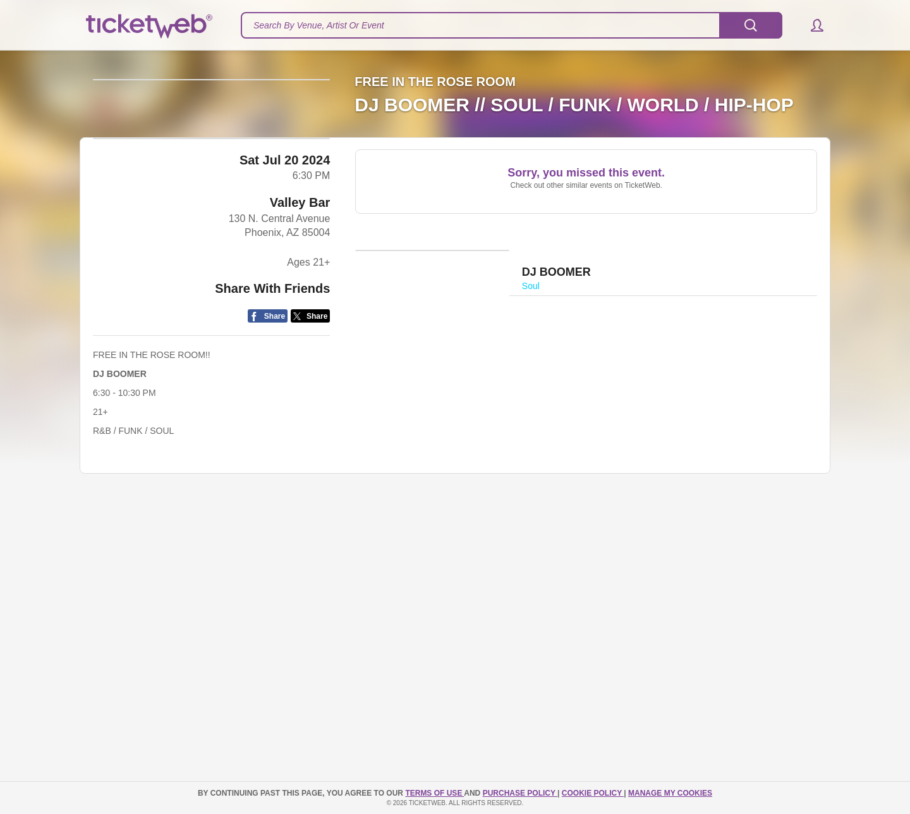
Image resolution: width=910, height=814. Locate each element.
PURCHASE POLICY (520, 793)
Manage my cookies (670, 793)
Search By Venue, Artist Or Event (318, 25)
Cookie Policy (593, 793)
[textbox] (511, 25)
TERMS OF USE (434, 793)
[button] (811, 25)
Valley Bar (300, 380)
